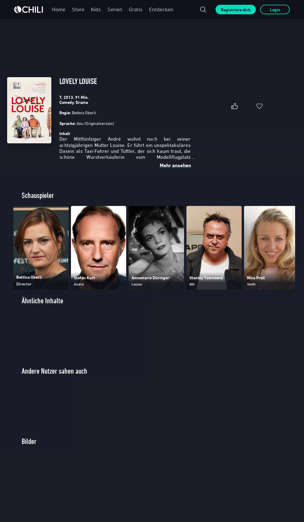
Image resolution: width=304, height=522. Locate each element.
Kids (96, 9)
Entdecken (161, 9)
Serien (114, 9)
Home (58, 9)
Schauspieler (38, 195)
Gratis (135, 9)
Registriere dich (236, 9)
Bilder (29, 441)
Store (78, 9)
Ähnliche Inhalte (42, 300)
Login (275, 9)
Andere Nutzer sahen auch (54, 371)
